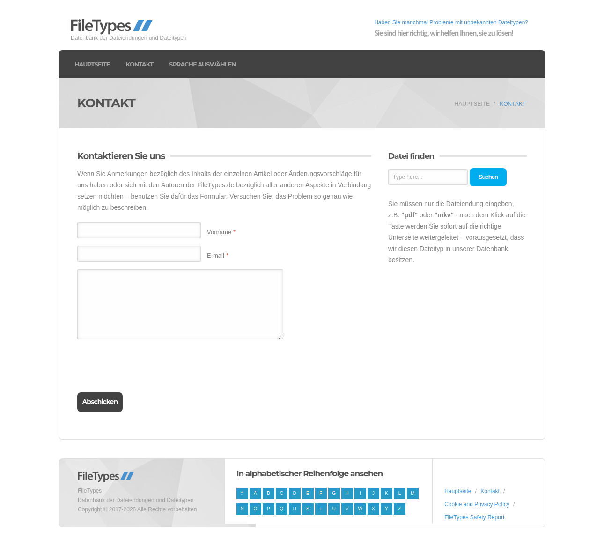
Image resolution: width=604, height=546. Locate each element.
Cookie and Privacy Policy (476, 504)
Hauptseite (92, 64)
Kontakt (139, 64)
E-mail (217, 255)
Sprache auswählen (202, 64)
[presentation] (148, 365)
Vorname (221, 232)
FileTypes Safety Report (474, 517)
